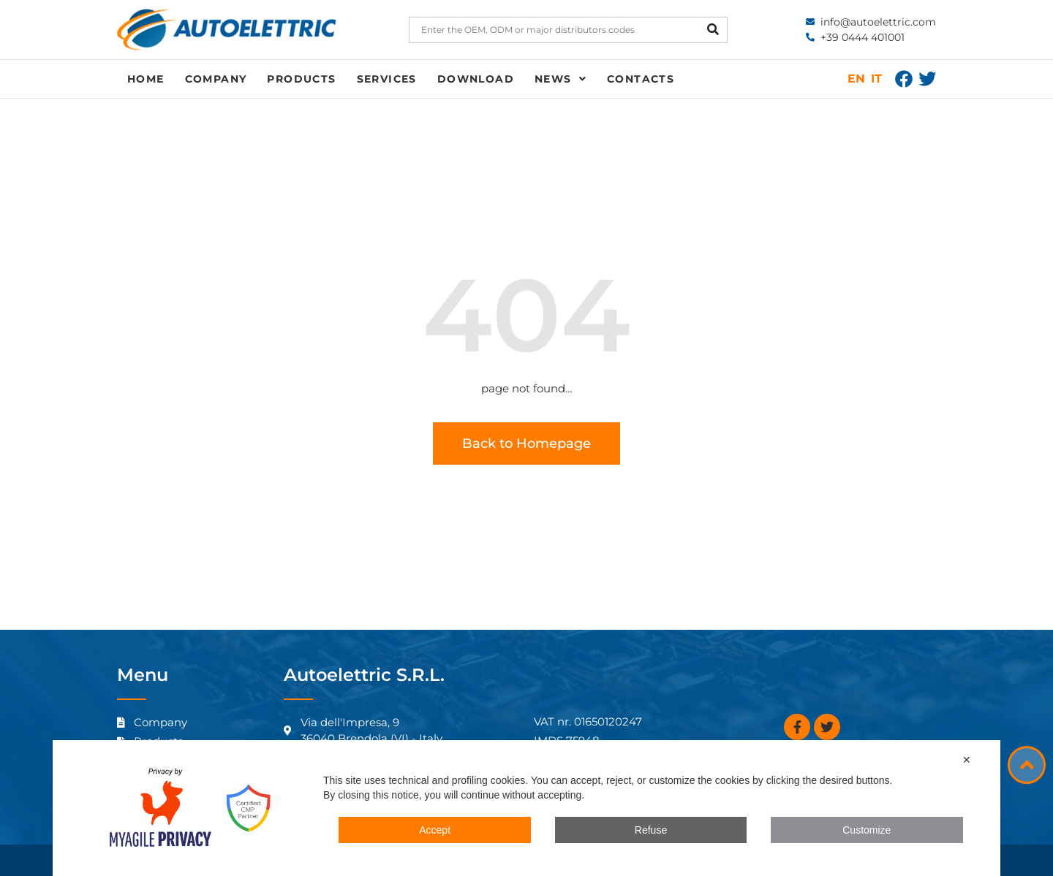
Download (475, 78)
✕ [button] (966, 760)
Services (387, 78)
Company (216, 78)
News (560, 79)
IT (876, 78)
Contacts (640, 78)
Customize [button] (866, 830)
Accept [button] (434, 830)
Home (146, 78)
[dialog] (526, 808)
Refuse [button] (651, 830)
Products (301, 78)
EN (856, 78)
